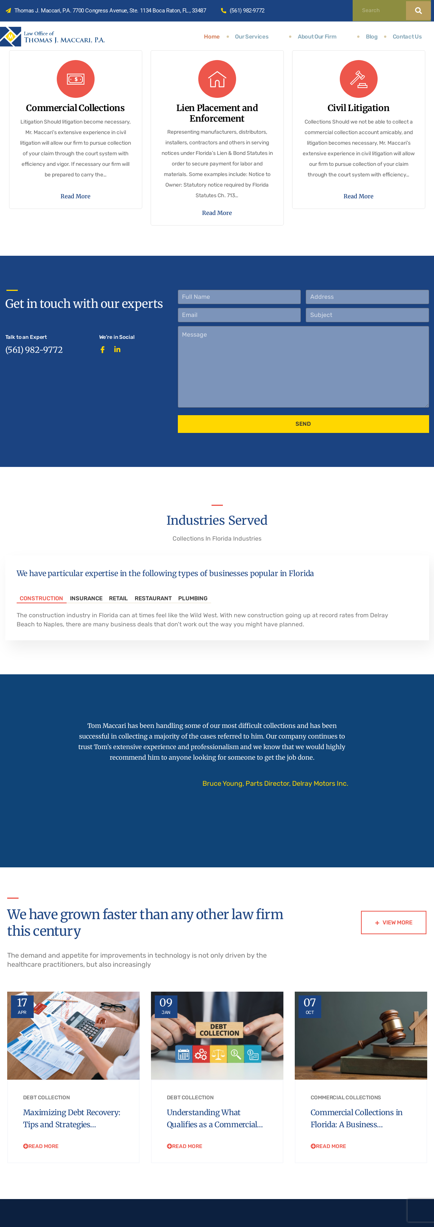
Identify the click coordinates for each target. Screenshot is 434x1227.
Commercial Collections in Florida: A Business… (356, 1140)
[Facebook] (104, 380)
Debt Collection (46, 1119)
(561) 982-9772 (34, 382)
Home (222, 36)
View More (393, 932)
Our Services (265, 36)
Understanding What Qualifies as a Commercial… (208, 1146)
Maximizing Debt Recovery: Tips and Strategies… (59, 1146)
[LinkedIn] (119, 380)
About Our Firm (324, 36)
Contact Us (406, 36)
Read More (75, 214)
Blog (370, 36)
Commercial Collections (346, 1119)
